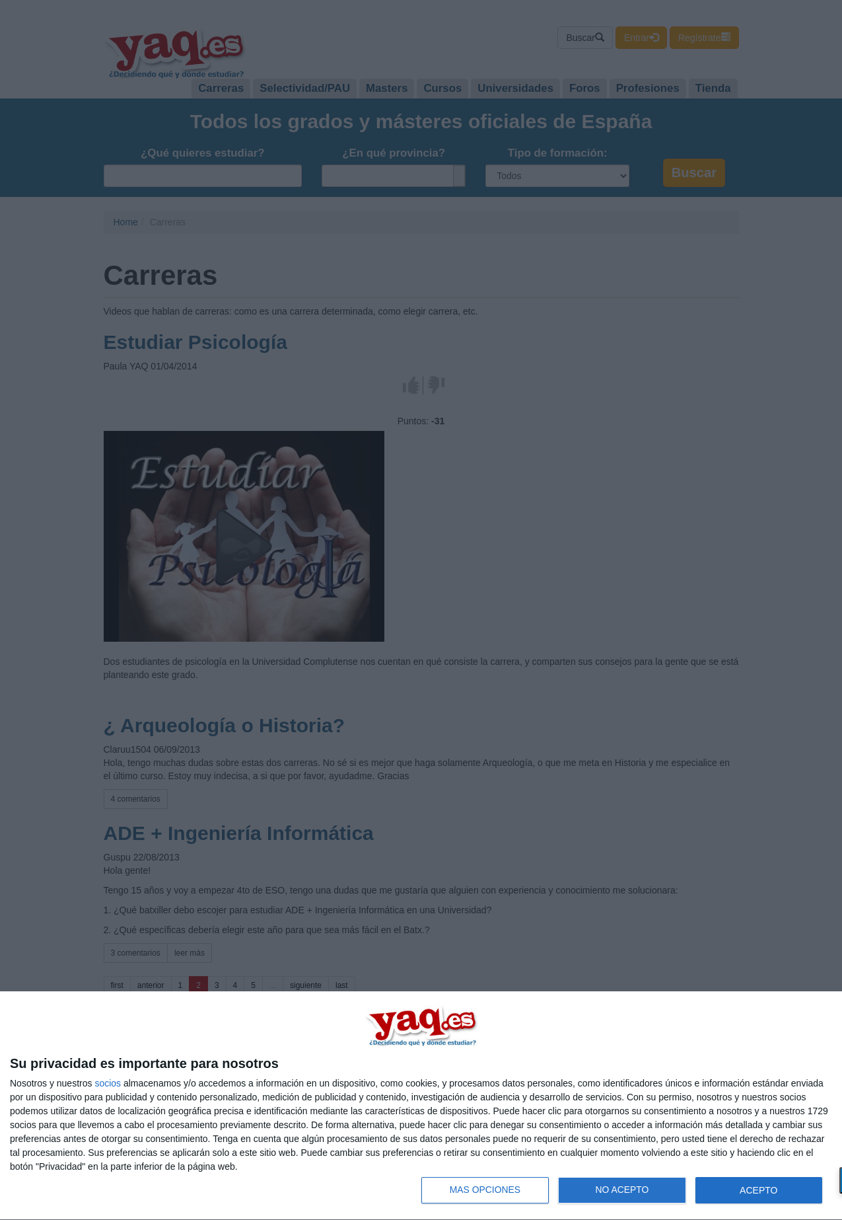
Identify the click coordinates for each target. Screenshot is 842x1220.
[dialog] (421, 1106)
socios (107, 1083)
